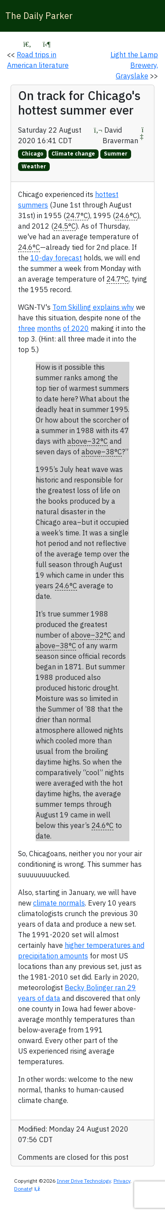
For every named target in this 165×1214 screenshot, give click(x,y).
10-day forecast (56, 257)
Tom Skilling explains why (93, 307)
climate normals (59, 902)
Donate (22, 1188)
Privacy (122, 1180)
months (49, 328)
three (26, 328)
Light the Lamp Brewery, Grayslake (134, 65)
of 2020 (76, 328)
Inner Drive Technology (84, 1180)
